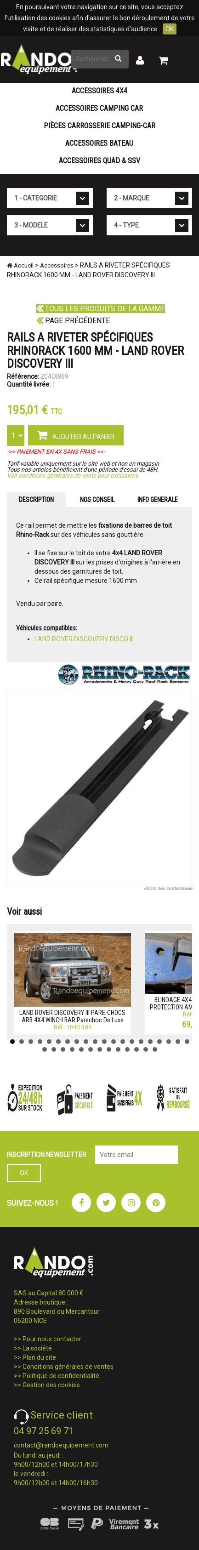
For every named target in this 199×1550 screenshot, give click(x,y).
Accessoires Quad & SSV (99, 160)
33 (155, 1049)
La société (37, 1348)
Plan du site (39, 1357)
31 (136, 1049)
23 (63, 1049)
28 (109, 1049)
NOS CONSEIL (97, 499)
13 (122, 1041)
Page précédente (73, 320)
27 (99, 1049)
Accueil (20, 265)
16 (150, 1041)
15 (141, 1041)
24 (72, 1049)
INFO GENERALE (157, 499)
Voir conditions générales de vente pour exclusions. (73, 475)
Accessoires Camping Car (99, 108)
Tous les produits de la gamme (100, 308)
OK (169, 29)
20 (187, 1041)
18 (168, 1041)
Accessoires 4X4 (99, 90)
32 (145, 1049)
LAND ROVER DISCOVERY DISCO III (84, 639)
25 (81, 1049)
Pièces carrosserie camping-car (99, 125)
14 (132, 1041)
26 (90, 1049)
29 (118, 1049)
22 (53, 1049)
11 (104, 1041)
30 (127, 1049)
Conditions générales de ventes (68, 1366)
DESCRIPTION (36, 499)
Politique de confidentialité (61, 1375)
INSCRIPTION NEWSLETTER (46, 1154)
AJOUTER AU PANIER (75, 434)
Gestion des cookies (51, 1385)
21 (44, 1049)
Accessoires (57, 265)
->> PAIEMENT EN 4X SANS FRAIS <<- (56, 451)
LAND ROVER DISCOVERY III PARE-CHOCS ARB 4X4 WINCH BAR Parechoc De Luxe (72, 1016)
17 (159, 1041)
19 (178, 1041)
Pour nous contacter (52, 1339)
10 (95, 1041)
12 (113, 1041)
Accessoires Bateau (99, 143)
